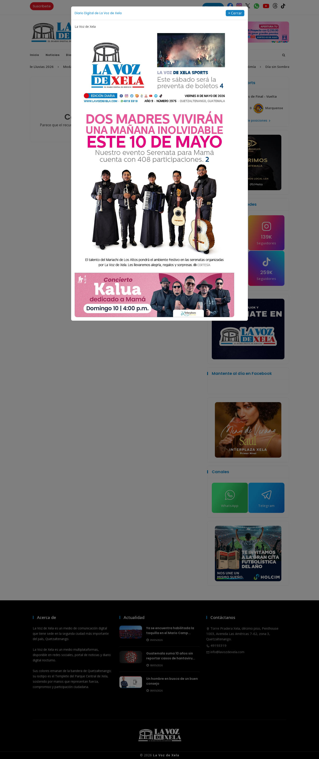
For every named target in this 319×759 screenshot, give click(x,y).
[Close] (235, 13)
